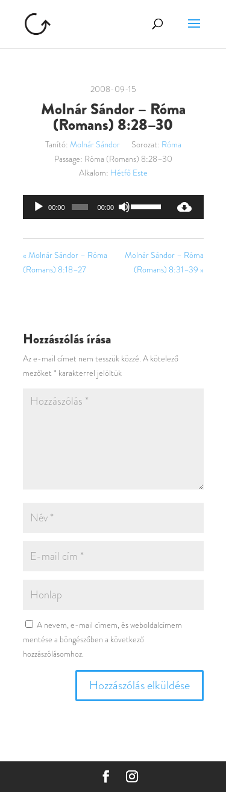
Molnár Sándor (95, 144)
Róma (171, 144)
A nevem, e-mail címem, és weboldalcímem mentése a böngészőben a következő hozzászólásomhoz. (102, 639)
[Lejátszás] (39, 207)
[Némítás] (124, 207)
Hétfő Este (129, 173)
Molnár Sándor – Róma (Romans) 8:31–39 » (164, 262)
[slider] (80, 207)
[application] (94, 207)
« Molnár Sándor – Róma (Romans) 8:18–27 (65, 262)
